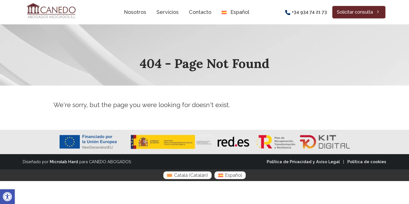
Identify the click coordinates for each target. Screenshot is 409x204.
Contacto (200, 12)
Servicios (167, 12)
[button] (7, 196)
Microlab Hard (64, 161)
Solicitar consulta (359, 12)
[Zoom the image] (51, 3)
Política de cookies (366, 161)
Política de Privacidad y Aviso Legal (303, 161)
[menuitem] (187, 175)
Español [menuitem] (233, 175)
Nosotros (135, 12)
